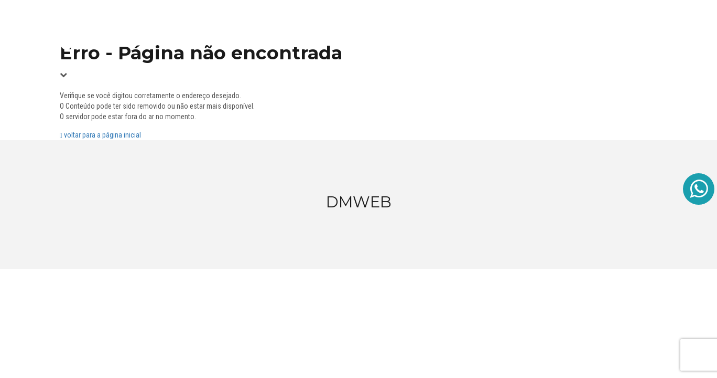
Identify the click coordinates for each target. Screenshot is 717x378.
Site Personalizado (433, 31)
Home (373, 31)
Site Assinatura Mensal (525, 31)
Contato (634, 31)
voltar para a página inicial (100, 135)
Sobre (593, 31)
